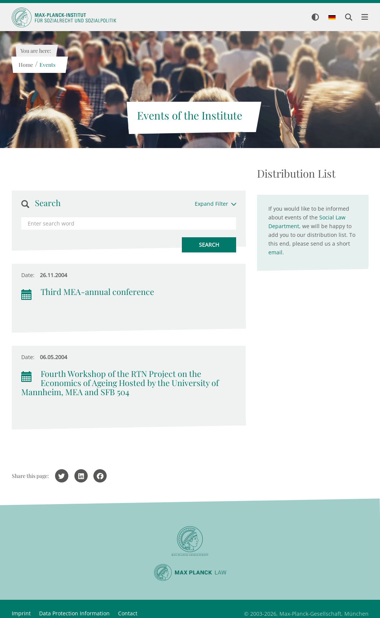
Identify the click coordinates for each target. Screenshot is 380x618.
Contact (127, 613)
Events (47, 64)
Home (26, 64)
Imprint (21, 613)
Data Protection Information (74, 613)
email (275, 252)
